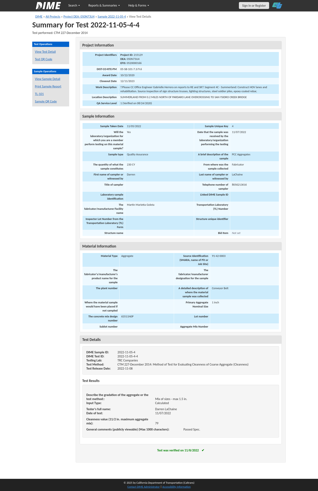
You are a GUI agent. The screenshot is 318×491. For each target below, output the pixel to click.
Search (74, 5)
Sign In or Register (254, 6)
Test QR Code (43, 59)
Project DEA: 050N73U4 (79, 16)
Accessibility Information (176, 487)
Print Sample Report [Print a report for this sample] (48, 86)
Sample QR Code (46, 101)
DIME (38, 16)
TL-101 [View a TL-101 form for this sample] (39, 94)
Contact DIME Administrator (143, 487)
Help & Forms (138, 5)
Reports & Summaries (104, 5)
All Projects (53, 16)
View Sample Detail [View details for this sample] (47, 79)
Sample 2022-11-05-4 (112, 16)
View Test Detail (45, 52)
